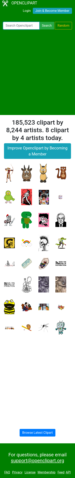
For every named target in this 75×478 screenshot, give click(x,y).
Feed (61, 472)
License (30, 472)
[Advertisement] (37, 72)
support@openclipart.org (37, 460)
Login (27, 11)
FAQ (7, 472)
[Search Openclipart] (21, 25)
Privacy (17, 472)
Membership (46, 472)
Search (47, 25)
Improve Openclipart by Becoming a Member (37, 151)
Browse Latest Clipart (37, 433)
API (68, 472)
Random (63, 25)
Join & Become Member (52, 11)
